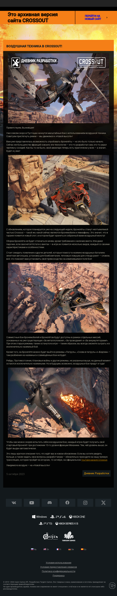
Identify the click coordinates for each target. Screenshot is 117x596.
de (73, 549)
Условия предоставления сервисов (58, 567)
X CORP (103, 503)
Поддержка (59, 575)
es (85, 549)
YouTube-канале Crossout (94, 460)
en (48, 549)
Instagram (85, 503)
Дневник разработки (96, 473)
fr (60, 549)
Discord (49, 503)
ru (35, 549)
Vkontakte (14, 503)
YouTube (32, 503)
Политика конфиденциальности (58, 571)
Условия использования (58, 562)
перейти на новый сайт (96, 18)
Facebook (67, 503)
